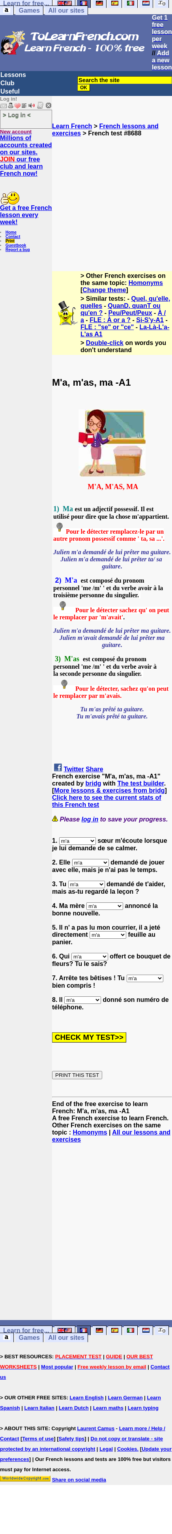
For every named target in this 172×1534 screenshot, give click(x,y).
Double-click (104, 342)
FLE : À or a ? (110, 320)
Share (94, 769)
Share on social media (79, 1480)
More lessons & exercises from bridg (109, 790)
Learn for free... (26, 1330)
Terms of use (38, 1439)
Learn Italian (39, 1408)
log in (90, 819)
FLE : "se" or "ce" (107, 327)
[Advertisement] (112, 200)
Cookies (127, 1449)
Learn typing (143, 1408)
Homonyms (146, 282)
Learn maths (108, 1408)
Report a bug (18, 250)
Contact (13, 236)
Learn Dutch (74, 1408)
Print (10, 241)
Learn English (87, 1398)
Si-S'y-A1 (150, 320)
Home (11, 232)
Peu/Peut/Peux (130, 312)
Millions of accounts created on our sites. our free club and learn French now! (26, 156)
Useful (10, 91)
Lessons (13, 74)
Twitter (74, 769)
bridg (93, 783)
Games (29, 10)
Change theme (104, 290)
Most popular (57, 1367)
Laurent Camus (96, 1428)
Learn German (125, 1398)
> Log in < (17, 114)
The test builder (140, 783)
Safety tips (72, 1439)
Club (7, 83)
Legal (106, 1449)
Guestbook (16, 245)
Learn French (72, 126)
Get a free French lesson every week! (26, 214)
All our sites (66, 10)
